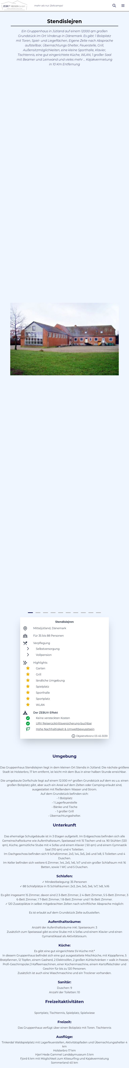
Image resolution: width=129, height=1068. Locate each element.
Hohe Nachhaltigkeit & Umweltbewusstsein (65, 729)
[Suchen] (114, 6)
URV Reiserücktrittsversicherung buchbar (64, 723)
